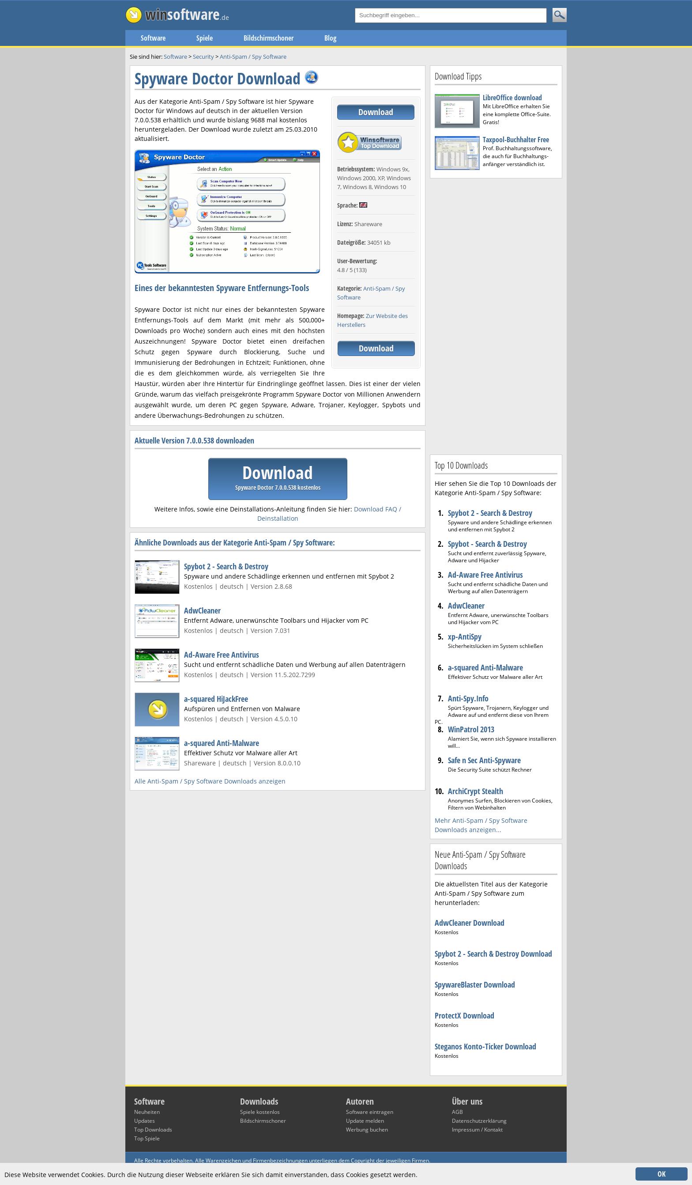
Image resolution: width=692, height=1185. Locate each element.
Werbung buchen (367, 1129)
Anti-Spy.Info (468, 698)
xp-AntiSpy (464, 636)
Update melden (365, 1120)
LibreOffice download (512, 97)
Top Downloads (153, 1129)
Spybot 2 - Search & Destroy (226, 566)
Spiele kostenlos (260, 1112)
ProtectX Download (464, 1015)
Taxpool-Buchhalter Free (516, 139)
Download (375, 112)
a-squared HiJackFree (216, 698)
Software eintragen (369, 1112)
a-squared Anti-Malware (221, 743)
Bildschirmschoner (268, 38)
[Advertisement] (496, 315)
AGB (457, 1112)
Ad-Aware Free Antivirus (221, 654)
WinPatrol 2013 (471, 729)
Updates (144, 1120)
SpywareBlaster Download (475, 984)
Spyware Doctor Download (218, 78)
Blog (330, 38)
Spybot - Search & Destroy (487, 543)
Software (153, 38)
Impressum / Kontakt (477, 1129)
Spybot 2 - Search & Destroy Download (493, 953)
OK (662, 1174)
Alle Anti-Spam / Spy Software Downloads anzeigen (210, 781)
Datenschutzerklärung (479, 1120)
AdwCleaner (202, 610)
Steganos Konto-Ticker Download (485, 1046)
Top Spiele (147, 1138)
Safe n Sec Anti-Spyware (484, 760)
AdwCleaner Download (469, 922)
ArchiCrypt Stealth (475, 791)
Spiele (204, 38)
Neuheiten (147, 1112)
